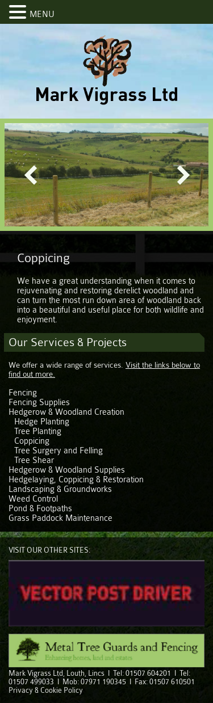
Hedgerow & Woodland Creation (66, 412)
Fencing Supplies (39, 402)
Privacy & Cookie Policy (46, 690)
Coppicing (31, 441)
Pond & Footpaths (40, 508)
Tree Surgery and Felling (58, 451)
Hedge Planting (41, 422)
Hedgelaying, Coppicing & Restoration (76, 480)
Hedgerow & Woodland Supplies (67, 470)
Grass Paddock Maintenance (60, 518)
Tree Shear (34, 460)
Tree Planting (37, 431)
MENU (42, 14)
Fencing (23, 393)
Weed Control (33, 499)
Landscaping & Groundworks (60, 489)
